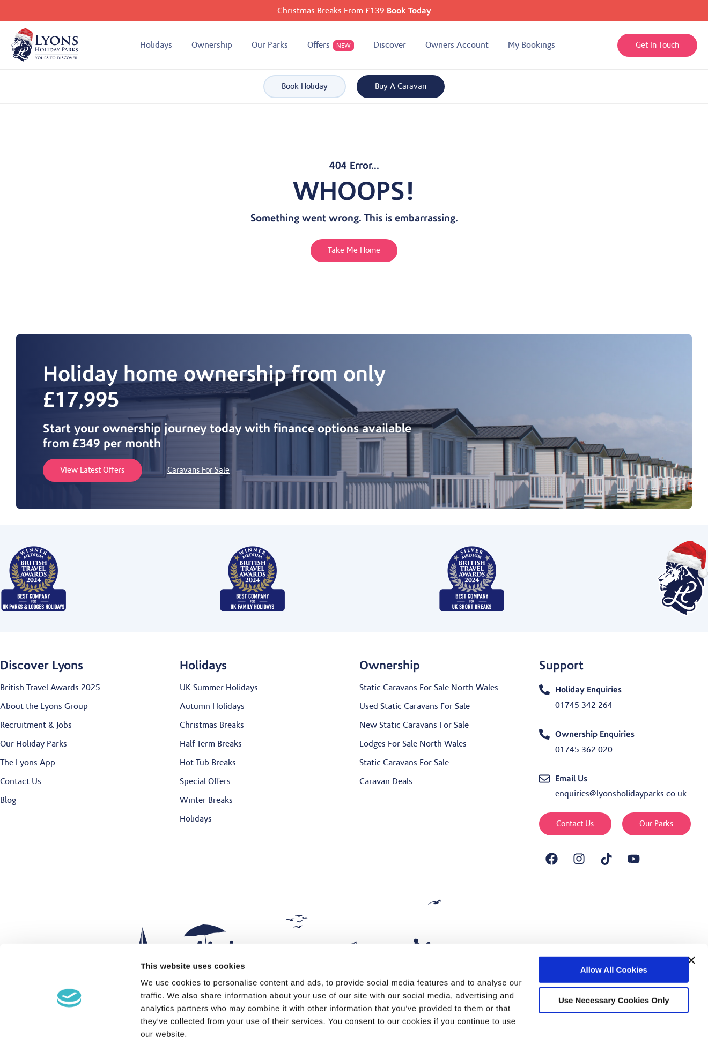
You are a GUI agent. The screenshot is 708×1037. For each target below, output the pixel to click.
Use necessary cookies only (591, 952)
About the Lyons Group (44, 706)
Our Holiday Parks (33, 744)
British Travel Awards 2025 (50, 687)
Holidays (196, 819)
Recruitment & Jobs (36, 725)
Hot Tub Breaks (208, 762)
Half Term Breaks (211, 744)
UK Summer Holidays (219, 687)
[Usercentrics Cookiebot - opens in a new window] (69, 1016)
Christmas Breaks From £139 (354, 11)
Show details (165, 1015)
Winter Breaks (206, 800)
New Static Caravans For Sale (414, 725)
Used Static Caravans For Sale (414, 706)
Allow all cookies (590, 922)
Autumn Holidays (212, 706)
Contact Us (20, 781)
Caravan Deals (385, 781)
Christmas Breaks (212, 725)
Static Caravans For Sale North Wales (428, 687)
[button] (156, 45)
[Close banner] (691, 912)
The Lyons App (27, 762)
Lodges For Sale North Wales (413, 744)
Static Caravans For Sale (404, 762)
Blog (8, 800)
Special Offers (205, 781)
